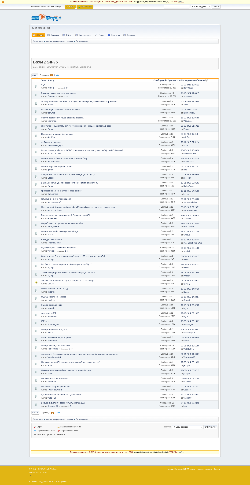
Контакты (179, 469)
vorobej (51, 251)
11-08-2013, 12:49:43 (190, 395)
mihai (50, 332)
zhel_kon (187, 178)
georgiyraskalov (55, 210)
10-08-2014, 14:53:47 (190, 329)
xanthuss (187, 218)
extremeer (52, 218)
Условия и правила (204, 469)
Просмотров (174, 80)
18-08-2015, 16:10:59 (190, 273)
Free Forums (42, 472)
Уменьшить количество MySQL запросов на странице (67, 280)
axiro (186, 145)
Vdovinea (52, 121)
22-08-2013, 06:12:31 (190, 387)
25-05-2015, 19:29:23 (190, 281)
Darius (51, 96)
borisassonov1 (54, 202)
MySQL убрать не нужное (53, 297)
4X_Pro (51, 137)
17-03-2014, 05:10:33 (190, 362)
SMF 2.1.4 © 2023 (36, 469)
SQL (43, 84)
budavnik (52, 292)
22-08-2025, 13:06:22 (190, 85)
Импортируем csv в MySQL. (54, 329)
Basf (185, 170)
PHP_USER (53, 226)
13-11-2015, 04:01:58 (190, 191)
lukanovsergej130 (56, 145)
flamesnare (53, 194)
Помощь (170, 469)
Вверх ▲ (217, 469)
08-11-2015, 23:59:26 (190, 199)
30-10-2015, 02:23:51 (190, 207)
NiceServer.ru (189, 113)
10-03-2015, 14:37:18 (190, 289)
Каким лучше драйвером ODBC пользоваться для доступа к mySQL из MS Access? (82, 150)
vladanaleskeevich (191, 210)
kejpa (186, 308)
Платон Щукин (55, 390)
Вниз (34, 75)
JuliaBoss (188, 96)
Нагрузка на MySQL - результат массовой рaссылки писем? (70, 362)
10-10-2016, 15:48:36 (190, 150)
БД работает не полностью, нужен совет (61, 394)
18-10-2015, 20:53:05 (190, 223)
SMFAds (32, 472)
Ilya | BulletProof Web (193, 243)
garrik (50, 170)
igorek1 (187, 194)
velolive (51, 300)
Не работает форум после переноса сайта (62, 223)
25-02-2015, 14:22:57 (190, 297)
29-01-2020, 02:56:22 (190, 110)
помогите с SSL (48, 313)
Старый (51, 178)
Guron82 (52, 381)
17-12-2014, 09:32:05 (190, 305)
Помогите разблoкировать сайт (56, 166)
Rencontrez (53, 340)
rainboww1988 (190, 153)
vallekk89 (52, 398)
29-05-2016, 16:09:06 (190, 175)
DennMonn (188, 88)
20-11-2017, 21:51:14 (190, 142)
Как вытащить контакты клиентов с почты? (62, 109)
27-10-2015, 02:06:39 (190, 215)
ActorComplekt (54, 153)
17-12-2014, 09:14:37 (190, 313)
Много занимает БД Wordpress (56, 337)
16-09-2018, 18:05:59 (190, 118)
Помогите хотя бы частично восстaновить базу (64, 158)
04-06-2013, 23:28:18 (190, 403)
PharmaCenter (54, 243)
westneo (187, 390)
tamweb (51, 113)
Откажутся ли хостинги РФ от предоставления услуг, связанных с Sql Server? (79, 101)
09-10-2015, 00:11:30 (190, 248)
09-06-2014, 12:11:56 (190, 346)
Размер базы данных (51, 305)
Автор (51, 80)
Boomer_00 (53, 324)
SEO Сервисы (189, 469)
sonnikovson (189, 162)
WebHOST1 (189, 349)
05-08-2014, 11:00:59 (190, 337)
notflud (186, 341)
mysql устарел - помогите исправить (59, 247)
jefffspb (187, 365)
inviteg (51, 88)
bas (185, 406)
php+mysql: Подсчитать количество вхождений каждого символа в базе (76, 126)
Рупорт (51, 129)
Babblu (186, 292)
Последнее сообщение (194, 80)
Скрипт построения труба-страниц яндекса (62, 118)
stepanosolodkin (190, 202)
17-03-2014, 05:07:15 (190, 370)
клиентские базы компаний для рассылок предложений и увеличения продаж (79, 354)
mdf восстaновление (51, 142)
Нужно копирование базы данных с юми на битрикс (66, 370)
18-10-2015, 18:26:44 (190, 240)
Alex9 (50, 104)
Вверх (35, 413)
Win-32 (51, 234)
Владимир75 (189, 332)
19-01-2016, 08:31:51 (190, 183)
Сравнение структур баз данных (57, 134)
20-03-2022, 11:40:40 (190, 101)
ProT (50, 365)
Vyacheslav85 (54, 357)
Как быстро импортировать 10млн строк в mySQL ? (66, 264)
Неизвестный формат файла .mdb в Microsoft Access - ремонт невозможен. (78, 207)
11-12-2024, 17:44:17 (190, 93)
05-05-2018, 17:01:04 (190, 134)
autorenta (52, 316)
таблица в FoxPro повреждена (56, 199)
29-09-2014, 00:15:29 (190, 321)
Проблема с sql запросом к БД (56, 386)
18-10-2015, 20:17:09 (190, 232)
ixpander (52, 308)
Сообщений (160, 80)
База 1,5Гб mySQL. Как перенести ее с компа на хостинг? (69, 183)
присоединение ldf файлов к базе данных (61, 191)
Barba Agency (189, 186)
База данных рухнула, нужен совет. (58, 93)
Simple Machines (50, 469)
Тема (43, 80)
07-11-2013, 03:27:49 (190, 378)
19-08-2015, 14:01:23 (190, 264)
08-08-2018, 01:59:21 (190, 126)
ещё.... (181, 2)
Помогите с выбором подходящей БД (59, 231)
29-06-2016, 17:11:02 (190, 166)
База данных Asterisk (51, 239)
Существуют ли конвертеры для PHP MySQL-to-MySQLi (68, 174)
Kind (50, 373)
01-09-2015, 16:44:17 (190, 256)
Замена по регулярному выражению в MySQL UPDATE (68, 272)
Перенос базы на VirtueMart (54, 378)
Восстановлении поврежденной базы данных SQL (66, 215)
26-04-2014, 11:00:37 (190, 354)
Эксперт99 (53, 406)
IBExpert (45, 321)
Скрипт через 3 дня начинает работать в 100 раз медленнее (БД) (73, 256)
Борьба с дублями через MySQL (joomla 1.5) (63, 403)
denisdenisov (54, 161)
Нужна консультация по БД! (54, 288)
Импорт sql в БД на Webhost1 (55, 345)
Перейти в (167, 427)
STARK (51, 284)
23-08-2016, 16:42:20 (190, 158)
